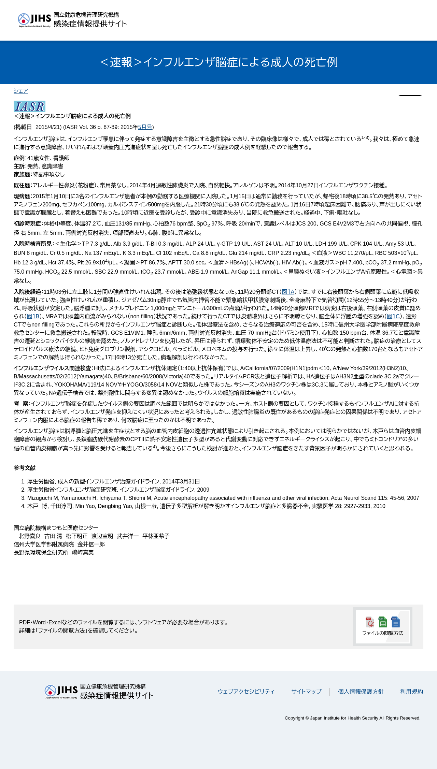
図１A (288, 292)
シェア (21, 91)
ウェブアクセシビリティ (246, 692)
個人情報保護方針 (361, 692)
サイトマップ (306, 692)
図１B (33, 316)
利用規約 (411, 692)
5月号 (145, 127)
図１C (393, 316)
